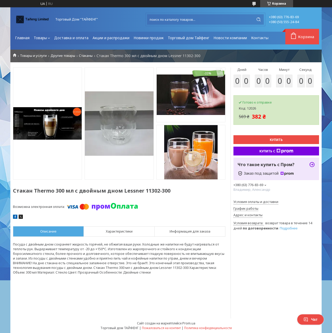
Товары (40, 37)
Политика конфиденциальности (208, 328)
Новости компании (230, 37)
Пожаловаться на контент (161, 328)
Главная (22, 37)
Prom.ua (188, 323)
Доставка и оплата (71, 37)
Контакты (259, 37)
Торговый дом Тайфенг (188, 37)
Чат (310, 319)
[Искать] (258, 19)
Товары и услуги (33, 55)
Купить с (276, 151)
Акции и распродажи (111, 37)
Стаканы (86, 55)
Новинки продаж (149, 37)
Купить (276, 140)
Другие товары (63, 55)
